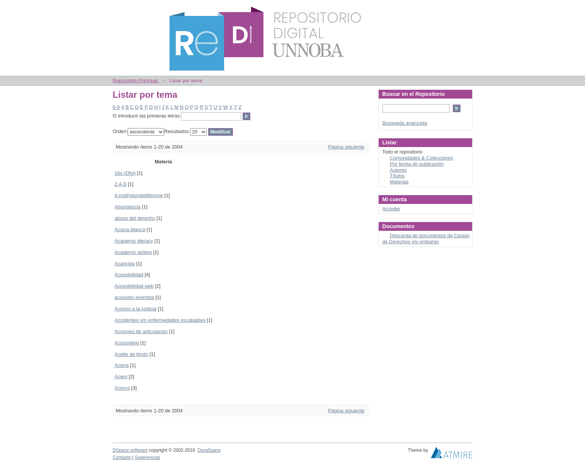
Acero (121, 376)
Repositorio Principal (136, 80)
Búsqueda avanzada (404, 123)
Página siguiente (346, 147)
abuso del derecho (135, 218)
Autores (398, 170)
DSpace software (130, 450)
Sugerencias (147, 457)
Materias (399, 182)
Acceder (391, 208)
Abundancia (128, 207)
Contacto (122, 457)
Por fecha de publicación (417, 164)
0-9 (116, 107)
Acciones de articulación (141, 331)
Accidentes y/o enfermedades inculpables (160, 320)
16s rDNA (125, 173)
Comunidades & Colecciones (421, 158)
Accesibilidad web (134, 286)
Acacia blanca (130, 229)
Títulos (397, 176)
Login (466, 9)
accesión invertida (134, 297)
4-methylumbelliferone (139, 195)
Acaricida (125, 263)
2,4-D (121, 184)
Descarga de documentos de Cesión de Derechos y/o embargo (426, 238)
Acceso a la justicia (136, 309)
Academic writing (133, 252)
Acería (122, 365)
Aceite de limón (131, 354)
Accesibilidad (129, 274)
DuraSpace (209, 450)
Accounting (127, 343)
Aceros (122, 388)
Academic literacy (134, 241)
